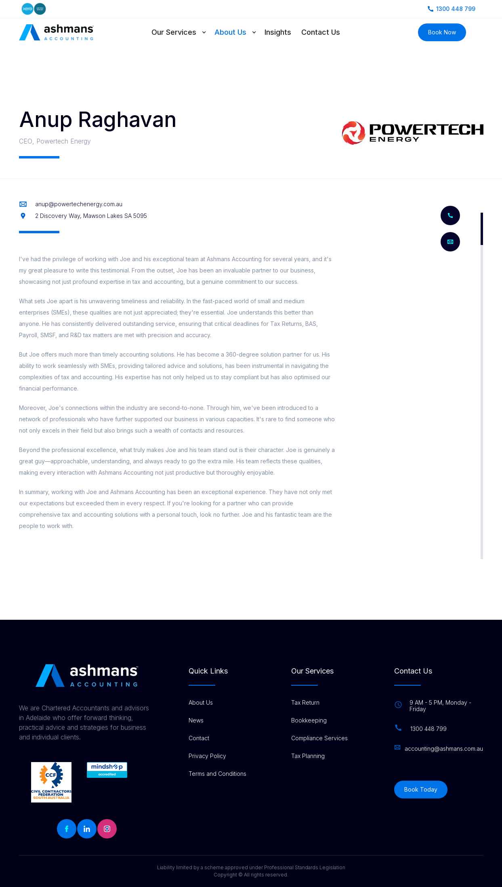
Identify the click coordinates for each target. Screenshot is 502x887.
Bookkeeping (309, 720)
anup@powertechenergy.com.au (78, 204)
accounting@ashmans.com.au (444, 749)
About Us (230, 32)
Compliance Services (319, 738)
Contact (199, 738)
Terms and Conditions (217, 774)
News (196, 720)
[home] (56, 32)
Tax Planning (308, 756)
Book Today (420, 789)
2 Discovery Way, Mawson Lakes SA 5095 (91, 215)
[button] (182, 32)
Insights (278, 32)
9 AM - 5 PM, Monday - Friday (440, 705)
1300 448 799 (428, 729)
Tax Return (305, 702)
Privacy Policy (207, 756)
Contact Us (320, 32)
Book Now (442, 32)
